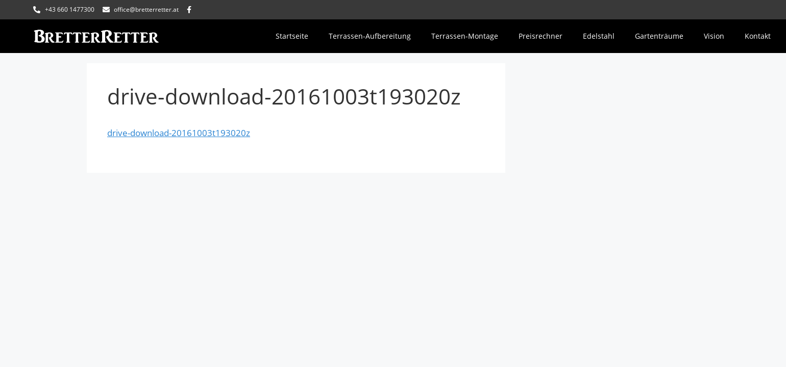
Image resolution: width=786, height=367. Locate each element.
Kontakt (758, 36)
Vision (714, 36)
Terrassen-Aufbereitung (370, 36)
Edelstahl (599, 36)
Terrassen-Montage (464, 36)
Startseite (292, 36)
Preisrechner (540, 36)
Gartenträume (659, 36)
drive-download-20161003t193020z (178, 133)
